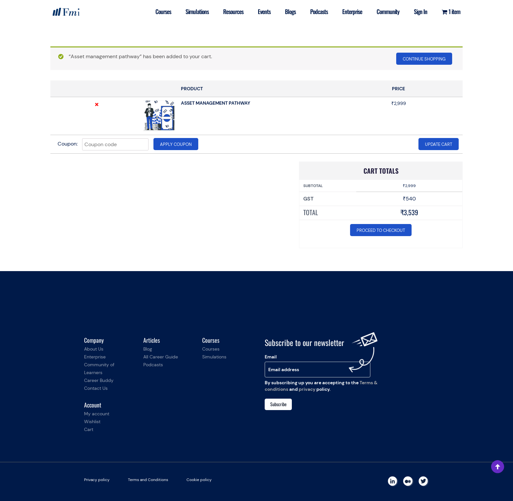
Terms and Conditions (148, 479)
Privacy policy (97, 479)
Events (264, 11)
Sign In (420, 11)
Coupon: (68, 143)
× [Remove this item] (97, 104)
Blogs (290, 11)
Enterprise (352, 11)
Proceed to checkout (381, 230)
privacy (307, 389)
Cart (88, 429)
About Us (93, 349)
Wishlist (92, 421)
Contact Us (96, 388)
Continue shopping (424, 59)
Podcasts (319, 11)
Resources (233, 11)
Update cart (438, 144)
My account (96, 414)
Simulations (197, 11)
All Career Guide (160, 357)
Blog (147, 349)
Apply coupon (176, 144)
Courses (163, 11)
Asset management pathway (215, 103)
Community (388, 11)
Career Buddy (99, 380)
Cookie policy (199, 479)
